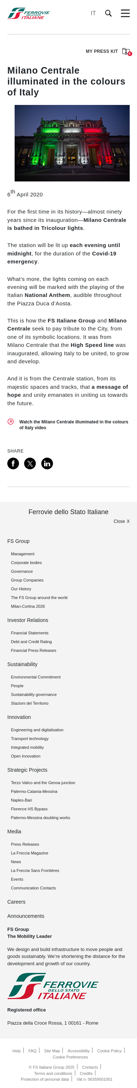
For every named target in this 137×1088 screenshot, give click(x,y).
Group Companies (27, 580)
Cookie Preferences (70, 1057)
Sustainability (22, 664)
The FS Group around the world (39, 597)
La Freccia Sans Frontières (35, 870)
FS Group (18, 541)
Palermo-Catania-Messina (34, 791)
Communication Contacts (33, 888)
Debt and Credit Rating (31, 641)
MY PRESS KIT (108, 52)
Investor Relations (27, 620)
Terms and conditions (53, 1073)
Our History (21, 589)
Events (17, 879)
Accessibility (79, 1051)
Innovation (19, 717)
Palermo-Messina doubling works (40, 817)
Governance (22, 571)
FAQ (32, 1051)
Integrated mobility (27, 747)
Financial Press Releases (33, 650)
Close (119, 521)
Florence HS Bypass (29, 809)
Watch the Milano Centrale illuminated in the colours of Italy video (73, 424)
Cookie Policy (109, 1051)
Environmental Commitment (36, 677)
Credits (86, 1073)
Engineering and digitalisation (37, 730)
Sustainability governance (34, 694)
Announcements (25, 916)
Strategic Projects (27, 770)
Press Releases (25, 844)
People (17, 686)
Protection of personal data (45, 1079)
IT (93, 13)
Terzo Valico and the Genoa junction (43, 782)
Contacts (90, 1067)
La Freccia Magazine (29, 853)
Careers (16, 902)
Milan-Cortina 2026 (28, 606)
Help (16, 1051)
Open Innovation (26, 756)
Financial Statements (30, 633)
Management (22, 554)
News (16, 862)
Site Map (52, 1051)
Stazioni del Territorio (30, 703)
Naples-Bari (21, 800)
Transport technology (30, 738)
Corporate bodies (26, 562)
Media (14, 831)
